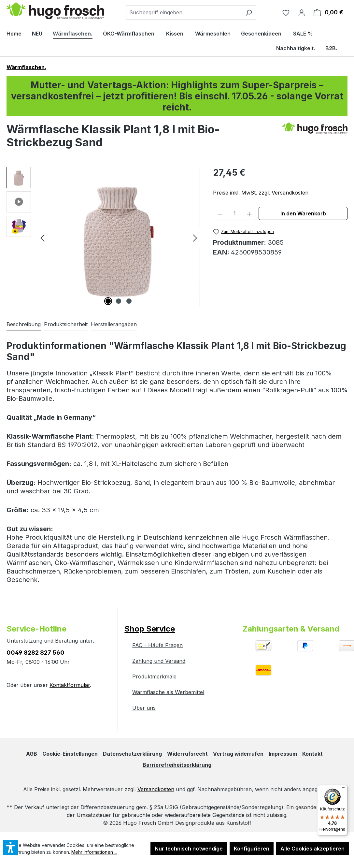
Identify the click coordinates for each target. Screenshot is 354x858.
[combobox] (183, 12)
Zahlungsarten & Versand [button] (291, 628)
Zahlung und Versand (158, 661)
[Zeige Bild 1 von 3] (108, 301)
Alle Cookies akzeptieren (312, 848)
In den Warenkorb (303, 213)
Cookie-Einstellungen (70, 753)
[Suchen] (248, 12)
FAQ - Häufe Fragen (157, 645)
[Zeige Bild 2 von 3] (118, 301)
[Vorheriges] (42, 236)
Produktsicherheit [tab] (66, 324)
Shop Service (149, 628)
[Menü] (343, 789)
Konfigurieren (251, 848)
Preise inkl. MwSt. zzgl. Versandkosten (260, 192)
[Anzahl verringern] (220, 213)
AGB (31, 753)
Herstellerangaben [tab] (114, 324)
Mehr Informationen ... (94, 852)
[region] (103, 237)
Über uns (144, 708)
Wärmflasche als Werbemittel (168, 692)
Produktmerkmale (154, 676)
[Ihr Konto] (301, 12)
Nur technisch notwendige (189, 848)
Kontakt (312, 753)
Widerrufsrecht (187, 753)
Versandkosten (155, 789)
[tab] (24, 324)
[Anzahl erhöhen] (249, 213)
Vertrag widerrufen (238, 753)
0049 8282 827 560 (35, 652)
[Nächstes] (195, 236)
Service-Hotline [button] (36, 628)
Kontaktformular (70, 685)
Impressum (283, 753)
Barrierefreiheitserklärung (177, 765)
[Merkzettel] (286, 12)
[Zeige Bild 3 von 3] (129, 301)
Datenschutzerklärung (132, 753)
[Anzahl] (234, 213)
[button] (19, 179)
